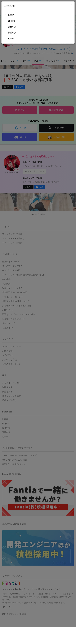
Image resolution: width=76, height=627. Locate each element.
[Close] (71, 4)
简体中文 (12, 27)
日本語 (11, 15)
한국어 (11, 38)
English (11, 21)
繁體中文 (12, 32)
